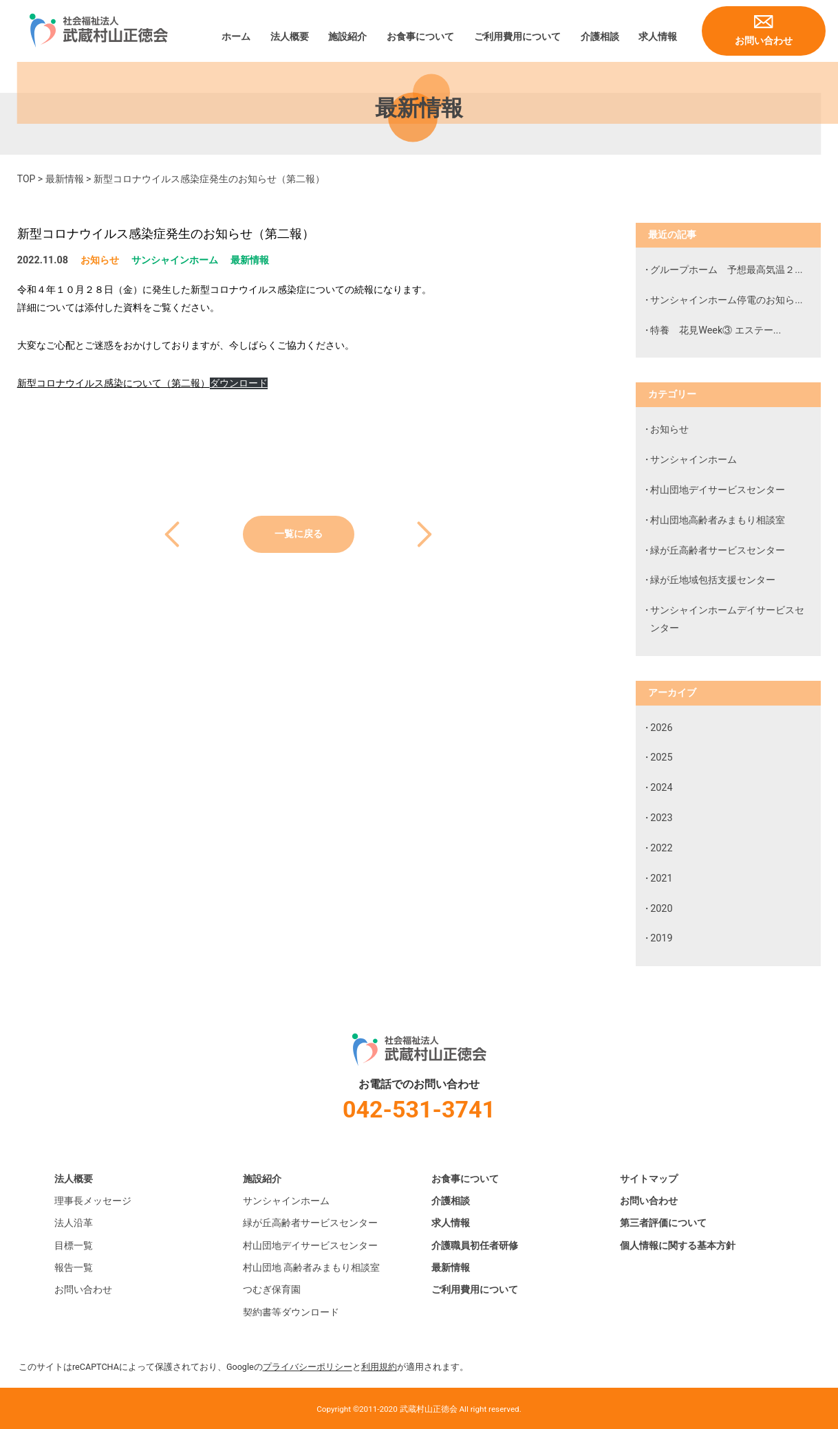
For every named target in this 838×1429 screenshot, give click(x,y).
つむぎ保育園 (272, 1290)
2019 (661, 938)
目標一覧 (73, 1246)
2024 (661, 788)
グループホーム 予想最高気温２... (726, 270)
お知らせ (99, 260)
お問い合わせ (764, 41)
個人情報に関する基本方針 (677, 1246)
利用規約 (379, 1367)
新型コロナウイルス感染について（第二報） (113, 383)
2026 (661, 728)
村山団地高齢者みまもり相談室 (717, 520)
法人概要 (289, 37)
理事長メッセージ (92, 1201)
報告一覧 (73, 1268)
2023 (661, 818)
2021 (661, 878)
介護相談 (600, 37)
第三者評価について (663, 1223)
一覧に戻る (299, 534)
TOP (26, 178)
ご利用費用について (517, 37)
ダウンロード (239, 383)
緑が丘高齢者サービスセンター (717, 550)
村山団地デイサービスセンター (717, 490)
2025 (661, 757)
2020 (661, 909)
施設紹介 (347, 37)
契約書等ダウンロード (291, 1312)
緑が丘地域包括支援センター (712, 580)
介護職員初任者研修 (474, 1246)
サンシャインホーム (174, 260)
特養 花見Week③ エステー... (715, 330)
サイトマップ (649, 1179)
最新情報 (64, 178)
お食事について (420, 37)
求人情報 (657, 37)
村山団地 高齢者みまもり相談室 (311, 1268)
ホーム (236, 37)
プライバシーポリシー (307, 1367)
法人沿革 (73, 1223)
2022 (661, 848)
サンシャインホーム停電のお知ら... (726, 300)
